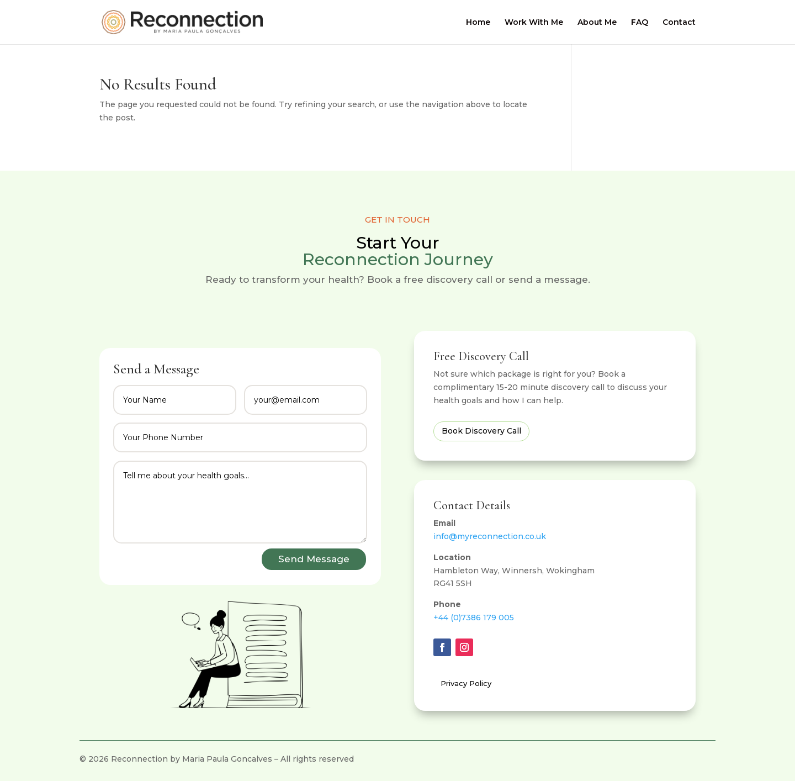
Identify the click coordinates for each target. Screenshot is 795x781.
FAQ (639, 22)
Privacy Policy (466, 683)
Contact (679, 22)
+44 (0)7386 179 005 (473, 617)
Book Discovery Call (481, 431)
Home (478, 22)
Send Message (313, 558)
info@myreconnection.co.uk (489, 536)
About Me (597, 22)
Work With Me (534, 22)
